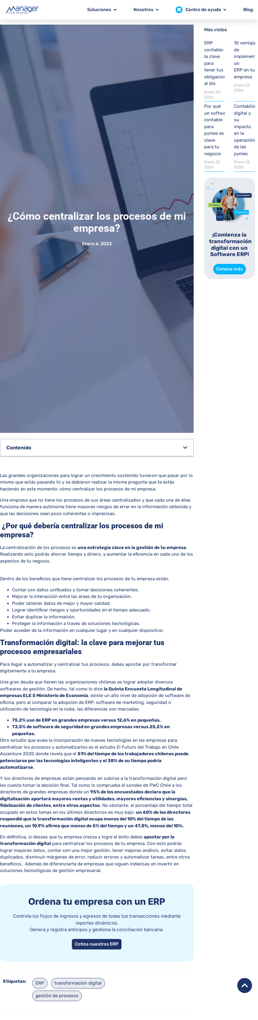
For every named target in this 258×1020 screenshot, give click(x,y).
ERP (39, 983)
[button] (185, 447)
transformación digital (78, 983)
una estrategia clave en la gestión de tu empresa (132, 547)
